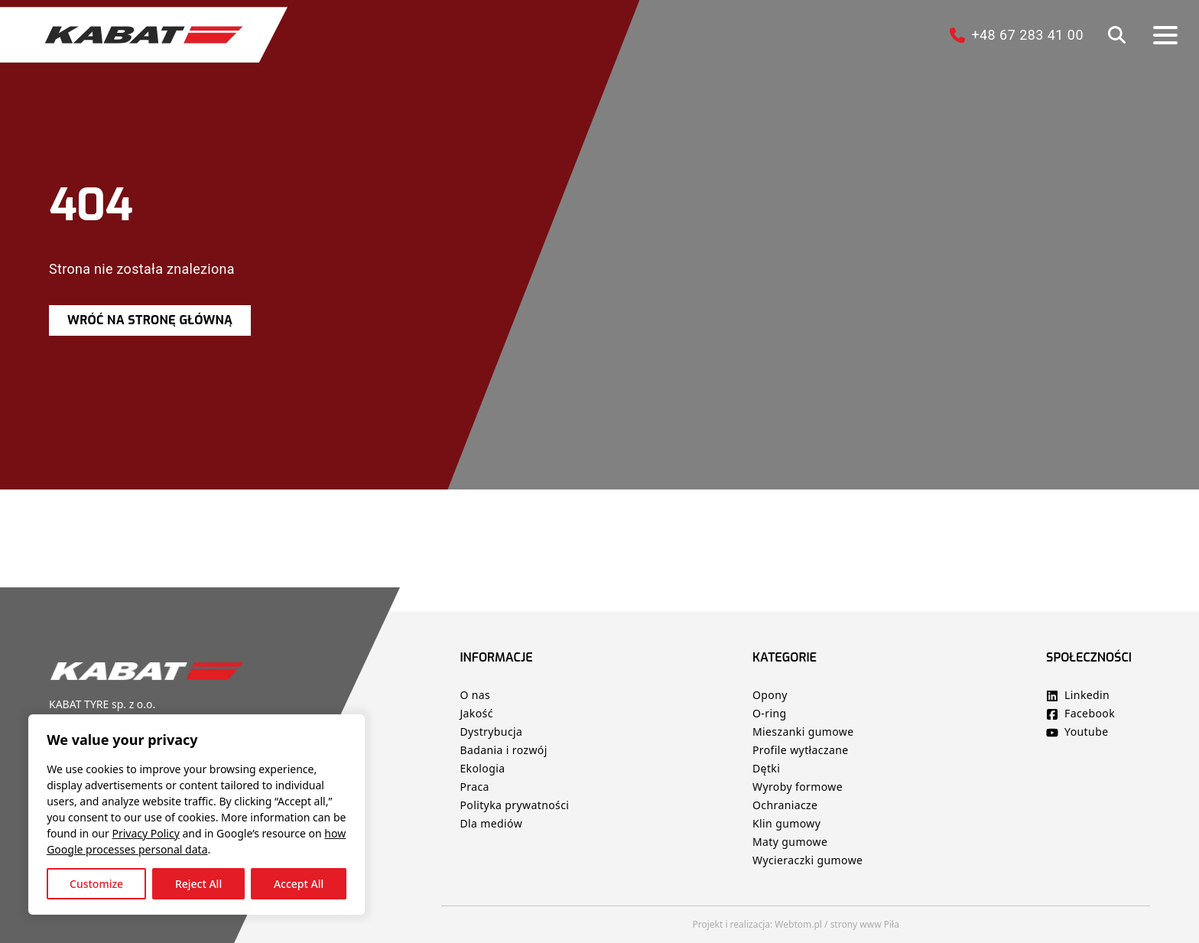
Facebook (1088, 713)
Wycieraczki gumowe (807, 860)
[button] (1117, 35)
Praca (474, 786)
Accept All (301, 881)
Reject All (200, 881)
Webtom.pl (798, 924)
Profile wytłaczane (800, 750)
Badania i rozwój (503, 750)
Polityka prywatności (514, 805)
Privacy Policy (147, 831)
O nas (476, 695)
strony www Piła (864, 924)
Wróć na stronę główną (149, 320)
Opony (770, 695)
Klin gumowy (786, 823)
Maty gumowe (789, 841)
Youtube (1084, 731)
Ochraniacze (784, 805)
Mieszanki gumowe (803, 731)
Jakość (476, 713)
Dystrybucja (491, 731)
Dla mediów (491, 823)
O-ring (769, 713)
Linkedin (1085, 695)
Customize (98, 881)
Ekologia (482, 768)
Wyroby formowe (797, 786)
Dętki (766, 768)
